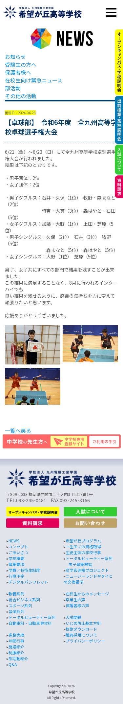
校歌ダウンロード (81, 629)
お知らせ (15, 57)
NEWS (14, 540)
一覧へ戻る (18, 430)
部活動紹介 (18, 658)
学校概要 (16, 558)
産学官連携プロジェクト (87, 570)
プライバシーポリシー (85, 640)
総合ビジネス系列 (24, 599)
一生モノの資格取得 (83, 546)
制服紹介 (16, 652)
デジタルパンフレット (28, 582)
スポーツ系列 (20, 605)
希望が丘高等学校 (62, 691)
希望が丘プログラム (83, 540)
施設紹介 (16, 646)
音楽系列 (16, 611)
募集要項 (16, 564)
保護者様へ (18, 72)
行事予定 (16, 576)
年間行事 (16, 640)
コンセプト (18, 546)
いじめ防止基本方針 (83, 623)
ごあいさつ (18, 552)
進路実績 (16, 635)
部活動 (13, 88)
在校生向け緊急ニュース (33, 80)
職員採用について (81, 635)
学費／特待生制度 (24, 570)
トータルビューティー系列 (32, 617)
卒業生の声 (75, 599)
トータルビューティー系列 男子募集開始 (88, 561)
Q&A (13, 664)
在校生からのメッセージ (87, 593)
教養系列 (16, 593)
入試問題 (73, 617)
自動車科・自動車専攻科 (30, 623)
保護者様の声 (77, 605)
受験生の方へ (20, 64)
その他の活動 (20, 96)
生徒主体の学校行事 (83, 552)
